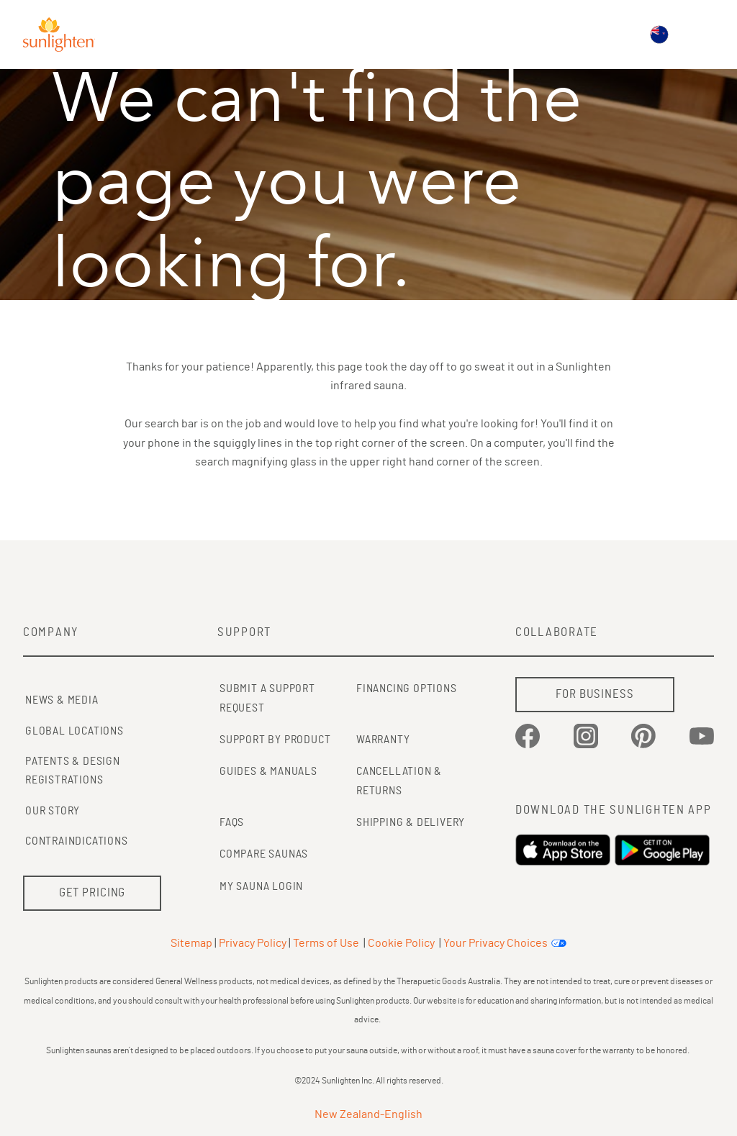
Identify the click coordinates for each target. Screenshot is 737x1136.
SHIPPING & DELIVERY (410, 822)
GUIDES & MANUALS (268, 771)
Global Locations (74, 731)
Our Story (52, 811)
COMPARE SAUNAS (264, 854)
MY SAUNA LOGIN (261, 886)
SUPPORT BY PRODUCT (275, 739)
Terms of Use (326, 943)
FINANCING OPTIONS (406, 688)
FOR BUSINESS (594, 694)
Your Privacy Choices (495, 943)
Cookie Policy (401, 943)
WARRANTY (383, 739)
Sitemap (191, 943)
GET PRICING (92, 892)
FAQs (232, 822)
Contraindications (76, 841)
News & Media (62, 700)
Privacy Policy (252, 943)
